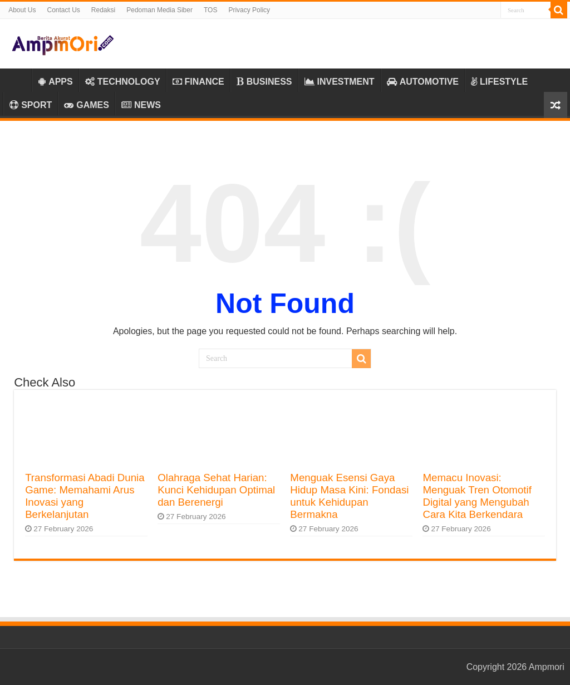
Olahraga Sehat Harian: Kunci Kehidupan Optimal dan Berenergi (216, 490)
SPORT (30, 105)
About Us (22, 10)
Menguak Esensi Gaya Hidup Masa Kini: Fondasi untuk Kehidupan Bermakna (349, 496)
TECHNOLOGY (122, 81)
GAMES (86, 105)
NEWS (141, 105)
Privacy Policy (249, 10)
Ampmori (546, 667)
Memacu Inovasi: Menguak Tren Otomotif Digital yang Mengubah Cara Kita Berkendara (476, 496)
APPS (55, 81)
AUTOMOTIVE (423, 81)
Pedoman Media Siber (159, 10)
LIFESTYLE (499, 81)
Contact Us (63, 10)
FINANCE (198, 81)
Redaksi (103, 10)
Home (17, 80)
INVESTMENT (339, 81)
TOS (210, 10)
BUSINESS (264, 81)
